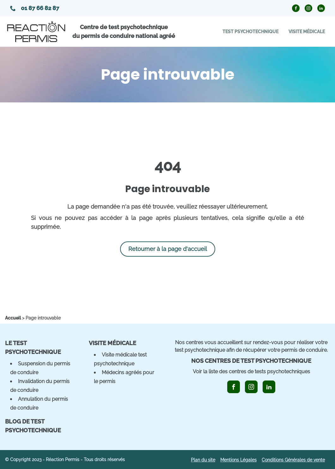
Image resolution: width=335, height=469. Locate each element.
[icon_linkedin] (269, 387)
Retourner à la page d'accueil (167, 249)
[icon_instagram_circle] (308, 8)
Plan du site (203, 459)
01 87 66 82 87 (34, 8)
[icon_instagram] (251, 387)
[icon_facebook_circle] (296, 8)
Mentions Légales (238, 459)
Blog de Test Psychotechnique (33, 426)
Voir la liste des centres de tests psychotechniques (251, 371)
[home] (13, 317)
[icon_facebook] (233, 387)
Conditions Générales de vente (293, 459)
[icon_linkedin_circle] (321, 8)
